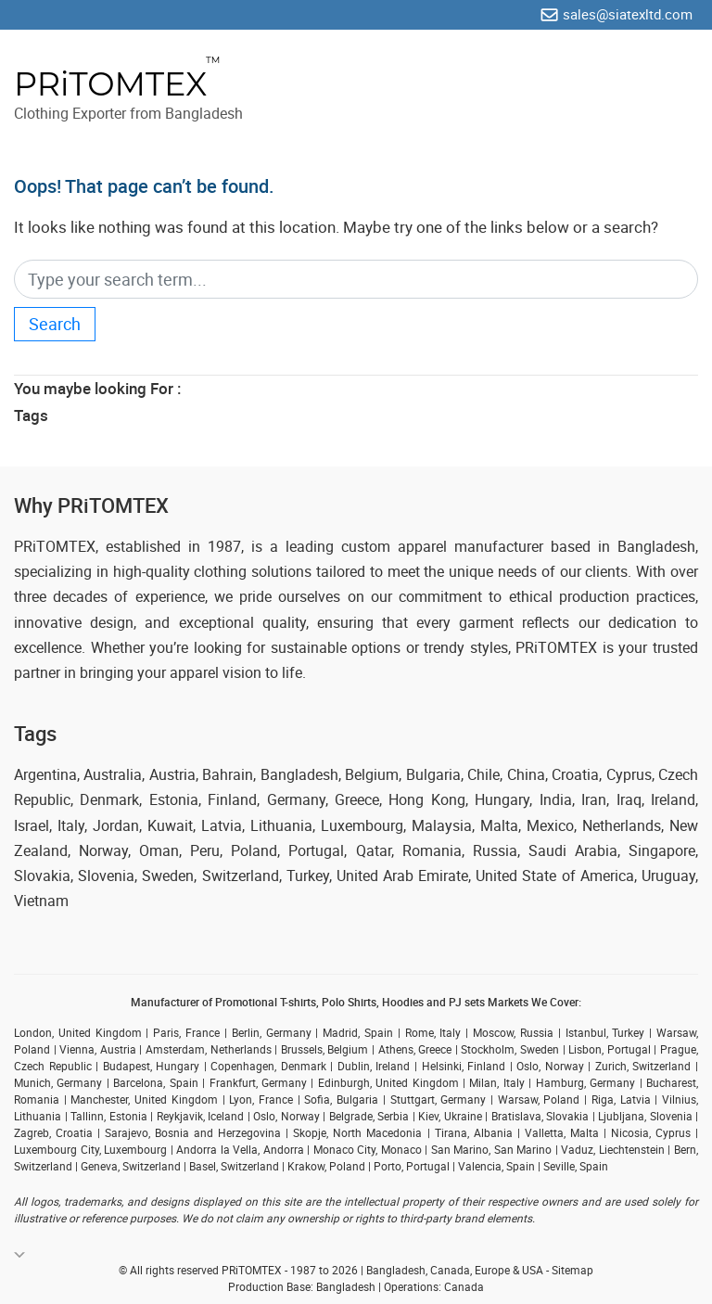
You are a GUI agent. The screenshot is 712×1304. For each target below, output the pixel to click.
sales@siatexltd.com (628, 14)
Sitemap (572, 1269)
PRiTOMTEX (110, 84)
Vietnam (41, 900)
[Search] (356, 280)
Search (55, 324)
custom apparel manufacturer (442, 546)
